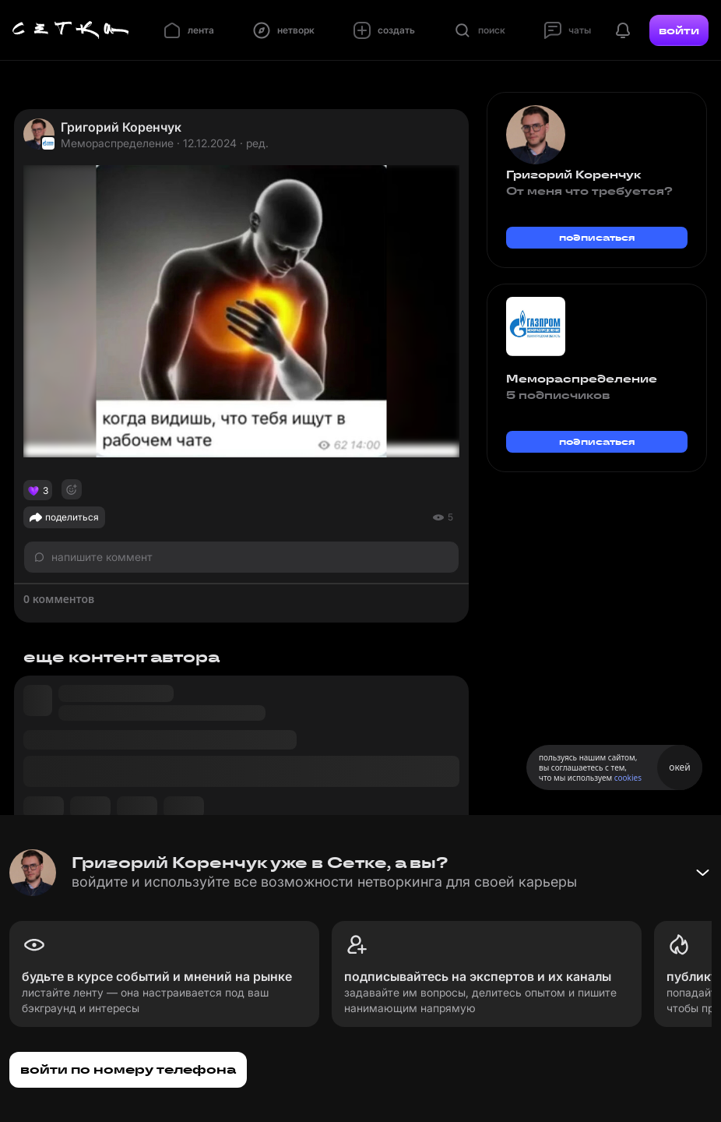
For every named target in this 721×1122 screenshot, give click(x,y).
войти (679, 30)
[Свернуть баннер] (702, 872)
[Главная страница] (70, 30)
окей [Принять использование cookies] (679, 767)
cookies (628, 777)
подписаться (597, 237)
